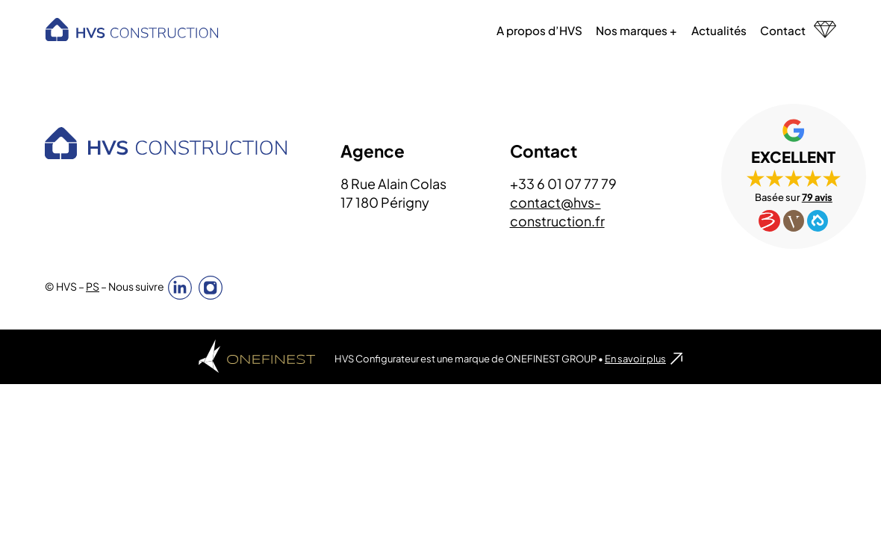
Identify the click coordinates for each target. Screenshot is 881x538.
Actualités (718, 30)
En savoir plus (635, 359)
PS (92, 287)
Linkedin (180, 288)
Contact (783, 30)
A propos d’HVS (539, 30)
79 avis (816, 198)
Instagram (210, 288)
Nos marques (631, 30)
